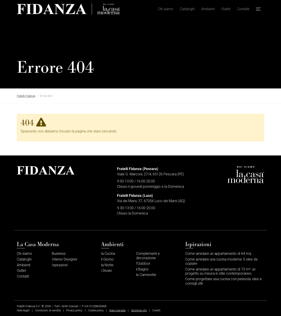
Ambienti (208, 9)
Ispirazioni (60, 265)
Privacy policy (74, 310)
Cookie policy (96, 310)
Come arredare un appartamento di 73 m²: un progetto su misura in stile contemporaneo (220, 271)
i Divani (106, 270)
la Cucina (108, 253)
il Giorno (107, 259)
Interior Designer (64, 259)
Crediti (156, 310)
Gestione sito (139, 310)
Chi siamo (165, 9)
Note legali (23, 310)
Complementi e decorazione (148, 255)
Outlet (225, 9)
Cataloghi (187, 9)
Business (59, 253)
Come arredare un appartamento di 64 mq (218, 253)
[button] (258, 9)
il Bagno (142, 269)
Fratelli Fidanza (26, 96)
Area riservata (117, 310)
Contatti (243, 9)
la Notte (107, 265)
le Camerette (146, 275)
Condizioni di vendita (48, 310)
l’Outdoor (143, 263)
